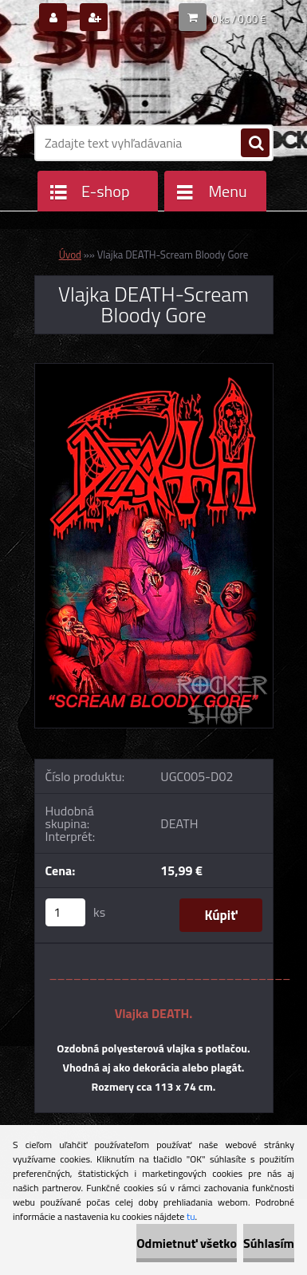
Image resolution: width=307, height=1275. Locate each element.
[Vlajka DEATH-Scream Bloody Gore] (154, 370)
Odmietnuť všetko (186, 1243)
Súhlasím (268, 1243)
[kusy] (65, 912)
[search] (255, 143)
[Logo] (144, 78)
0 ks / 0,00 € (238, 19)
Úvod (70, 254)
